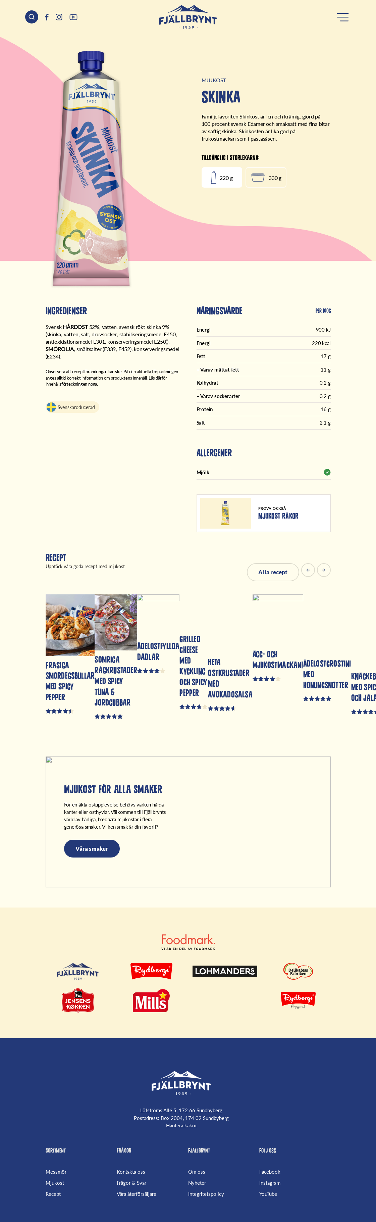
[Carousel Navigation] (316, 572)
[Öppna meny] (343, 17)
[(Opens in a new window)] (47, 17)
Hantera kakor (181, 1125)
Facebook (269, 1172)
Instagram (269, 1183)
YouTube (268, 1194)
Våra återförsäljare (136, 1194)
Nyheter (197, 1183)
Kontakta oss (131, 1172)
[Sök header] (31, 16)
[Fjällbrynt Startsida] (181, 1083)
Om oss (196, 1172)
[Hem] (188, 17)
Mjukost (55, 1183)
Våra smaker (91, 848)
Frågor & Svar (131, 1183)
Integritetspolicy (206, 1194)
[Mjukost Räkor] (264, 513)
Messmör (56, 1172)
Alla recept (272, 572)
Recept (53, 1194)
